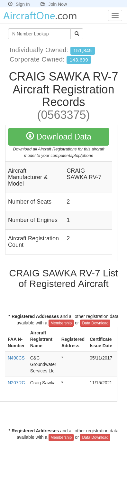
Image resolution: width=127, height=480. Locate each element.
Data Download (95, 323)
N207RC (16, 382)
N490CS (16, 357)
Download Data (58, 136)
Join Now (54, 4)
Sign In (19, 4)
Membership (61, 323)
